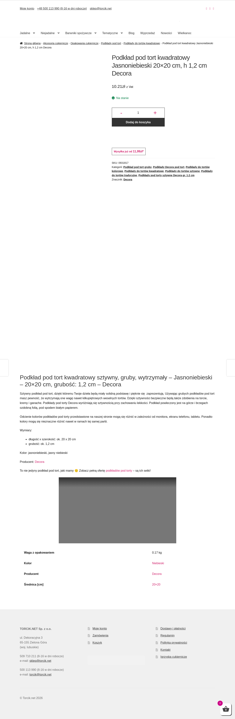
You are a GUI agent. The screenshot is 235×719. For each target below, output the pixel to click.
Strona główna (32, 43)
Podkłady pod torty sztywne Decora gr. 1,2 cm (166, 175)
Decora (128, 179)
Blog (131, 33)
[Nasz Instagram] (206, 8)
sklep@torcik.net (101, 8)
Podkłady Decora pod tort (168, 167)
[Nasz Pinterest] (213, 8)
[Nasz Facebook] (210, 8)
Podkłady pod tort (111, 43)
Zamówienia (100, 635)
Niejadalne (48, 33)
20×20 (156, 584)
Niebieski (158, 563)
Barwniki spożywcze (78, 33)
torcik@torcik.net (40, 674)
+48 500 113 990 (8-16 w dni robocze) (62, 8)
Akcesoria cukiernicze (55, 43)
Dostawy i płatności (173, 628)
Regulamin (167, 635)
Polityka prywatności (173, 642)
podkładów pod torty (119, 470)
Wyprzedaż (147, 33)
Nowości (166, 33)
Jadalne (25, 33)
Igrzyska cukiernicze (173, 656)
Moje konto (27, 8)
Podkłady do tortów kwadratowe (142, 43)
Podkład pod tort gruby (137, 167)
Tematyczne (110, 33)
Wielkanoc (184, 33)
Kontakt (165, 649)
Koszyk (97, 642)
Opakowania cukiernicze (84, 43)
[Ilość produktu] (138, 113)
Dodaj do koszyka (138, 122)
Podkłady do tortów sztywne (182, 171)
